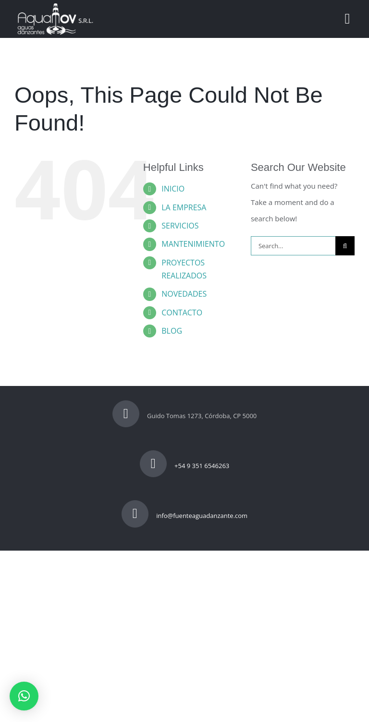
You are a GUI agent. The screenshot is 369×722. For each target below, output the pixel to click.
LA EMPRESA (183, 207)
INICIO (172, 188)
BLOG (171, 330)
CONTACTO (181, 312)
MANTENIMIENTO (193, 244)
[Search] (345, 245)
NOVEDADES (184, 294)
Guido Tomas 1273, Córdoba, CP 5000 (184, 415)
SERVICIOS (179, 225)
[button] (24, 696)
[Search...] (293, 245)
